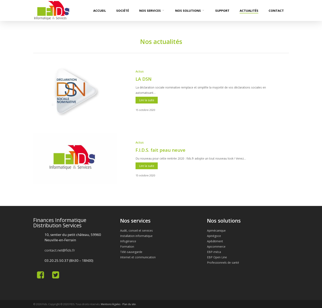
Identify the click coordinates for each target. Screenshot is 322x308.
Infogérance (128, 241)
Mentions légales (110, 304)
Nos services (151, 10)
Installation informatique (136, 236)
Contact (276, 10)
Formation (127, 246)
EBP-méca (214, 252)
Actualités (249, 10)
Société (122, 10)
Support (222, 10)
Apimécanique (216, 230)
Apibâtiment (215, 241)
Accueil (99, 10)
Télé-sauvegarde (131, 252)
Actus (140, 71)
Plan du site (129, 304)
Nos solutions (190, 10)
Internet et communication (138, 257)
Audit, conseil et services (136, 230)
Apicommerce (216, 246)
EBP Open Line (217, 257)
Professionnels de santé (223, 262)
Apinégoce (214, 236)
